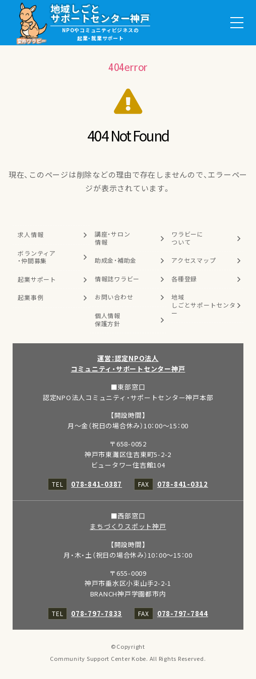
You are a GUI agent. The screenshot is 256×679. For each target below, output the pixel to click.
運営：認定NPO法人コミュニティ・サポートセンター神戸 (128, 363)
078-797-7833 (96, 613)
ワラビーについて (187, 238)
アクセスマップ (193, 260)
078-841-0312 (182, 484)
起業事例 (30, 297)
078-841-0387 (96, 484)
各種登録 (184, 278)
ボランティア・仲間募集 (37, 257)
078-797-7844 (182, 613)
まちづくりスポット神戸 (128, 526)
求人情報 (30, 234)
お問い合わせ (114, 296)
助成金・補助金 (116, 260)
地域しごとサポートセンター (203, 304)
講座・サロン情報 (113, 238)
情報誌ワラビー (117, 278)
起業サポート (37, 279)
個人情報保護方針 (107, 319)
